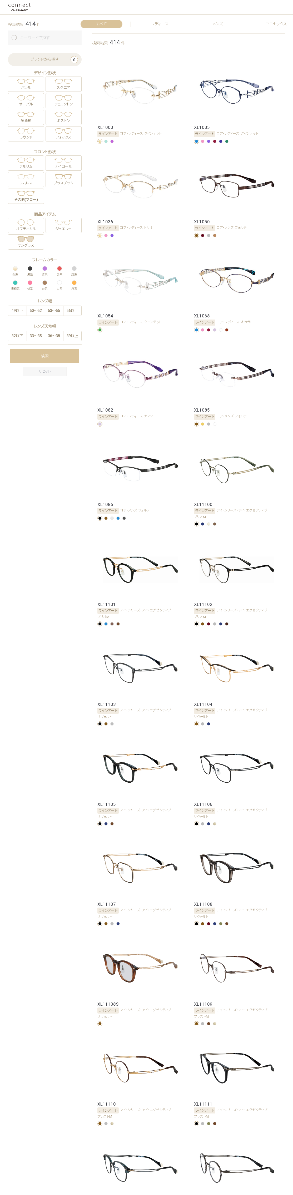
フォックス (63, 137)
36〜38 (54, 336)
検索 (45, 356)
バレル (26, 87)
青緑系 (15, 285)
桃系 (30, 285)
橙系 (74, 285)
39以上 (72, 336)
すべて (101, 24)
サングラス (26, 245)
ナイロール (63, 166)
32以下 (17, 336)
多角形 (26, 121)
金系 (15, 270)
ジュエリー (63, 229)
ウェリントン (63, 104)
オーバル (26, 104)
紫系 (45, 270)
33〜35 (36, 336)
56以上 (72, 310)
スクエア (63, 87)
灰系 (74, 270)
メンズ (217, 24)
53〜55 (54, 310)
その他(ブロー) (26, 200)
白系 (59, 285)
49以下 (17, 310)
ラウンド (26, 137)
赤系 (59, 270)
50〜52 (36, 310)
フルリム (25, 166)
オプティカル (26, 229)
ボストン (63, 121)
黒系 (30, 270)
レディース (159, 24)
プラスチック (63, 183)
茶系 (45, 285)
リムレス (25, 183)
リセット (45, 371)
